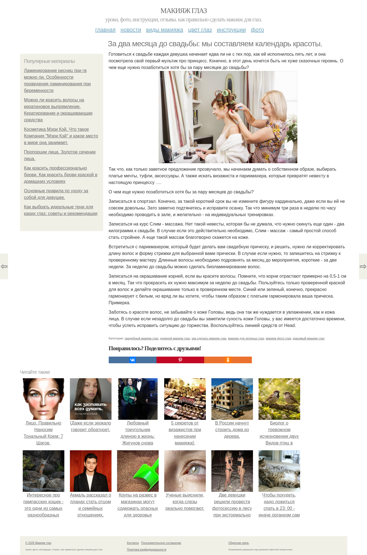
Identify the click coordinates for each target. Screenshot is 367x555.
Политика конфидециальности (146, 549)
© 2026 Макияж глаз (38, 542)
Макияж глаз (183, 11)
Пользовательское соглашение (161, 542)
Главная (105, 30)
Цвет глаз (200, 30)
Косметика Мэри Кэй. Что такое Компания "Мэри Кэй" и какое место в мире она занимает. (61, 136)
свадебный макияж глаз (141, 338)
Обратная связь (239, 542)
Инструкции (231, 30)
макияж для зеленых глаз (246, 338)
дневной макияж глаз (175, 338)
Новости (131, 30)
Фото (257, 30)
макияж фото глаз (278, 338)
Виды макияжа (164, 30)
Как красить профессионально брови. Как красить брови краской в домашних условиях (60, 175)
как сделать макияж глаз (209, 338)
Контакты (133, 542)
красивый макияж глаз (309, 338)
